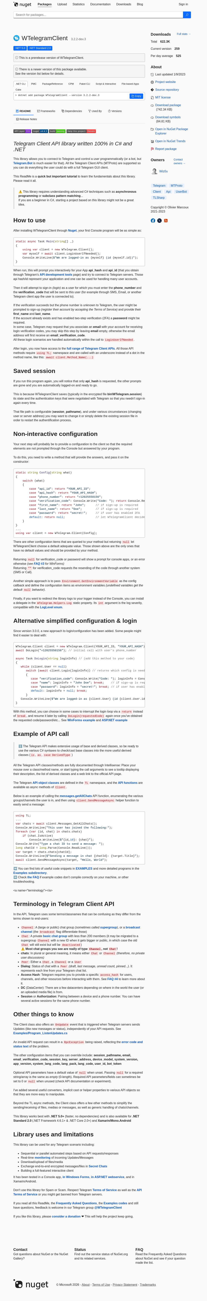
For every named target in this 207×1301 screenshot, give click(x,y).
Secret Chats (98, 1166)
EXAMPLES (84, 868)
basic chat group (55, 936)
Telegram (159, 185)
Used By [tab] (95, 111)
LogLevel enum (51, 607)
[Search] (187, 15)
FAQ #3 (39, 563)
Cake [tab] (18, 89)
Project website (165, 82)
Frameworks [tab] (46, 111)
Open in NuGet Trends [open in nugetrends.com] (170, 141)
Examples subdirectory (30, 872)
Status (80, 1249)
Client (157, 191)
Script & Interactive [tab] (106, 83)
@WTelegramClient (108, 1207)
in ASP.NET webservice (107, 1177)
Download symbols (168, 117)
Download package (168, 105)
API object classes (45, 782)
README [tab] (23, 111)
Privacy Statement (125, 1284)
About (86, 1284)
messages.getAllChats (76, 796)
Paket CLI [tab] (85, 83)
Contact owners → (179, 161)
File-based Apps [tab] (130, 83)
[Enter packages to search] (98, 15)
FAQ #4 (112, 979)
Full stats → (184, 33)
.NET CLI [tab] (20, 83)
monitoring (42, 1157)
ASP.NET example (114, 720)
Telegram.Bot (22, 163)
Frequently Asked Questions (76, 1203)
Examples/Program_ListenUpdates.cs (40, 1033)
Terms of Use (101, 1284)
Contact (20, 1249)
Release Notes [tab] (26, 119)
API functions (127, 782)
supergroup (108, 927)
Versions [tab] (115, 111)
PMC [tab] (33, 83)
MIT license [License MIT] (163, 97)
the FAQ (33, 877)
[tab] (45, 4)
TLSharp (159, 197)
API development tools (56, 274)
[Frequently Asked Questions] (139, 1249)
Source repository (167, 89)
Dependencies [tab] (72, 111)
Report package (166, 148)
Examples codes (115, 1203)
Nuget (72, 230)
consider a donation (66, 1216)
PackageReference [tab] (52, 83)
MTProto (176, 185)
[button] (136, 96)
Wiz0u (163, 171)
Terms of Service (105, 1190)
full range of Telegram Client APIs (91, 348)
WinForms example (81, 720)
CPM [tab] (71, 83)
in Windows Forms (76, 1177)
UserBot (181, 191)
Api (168, 191)
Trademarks (148, 1284)
